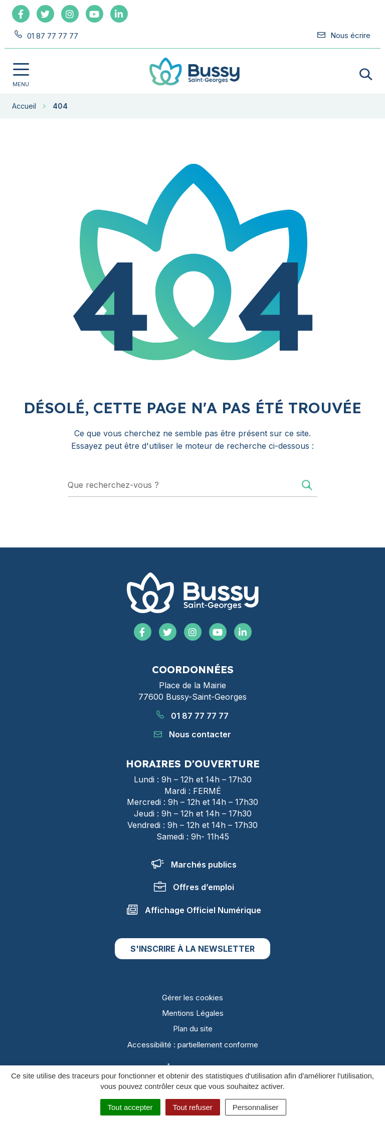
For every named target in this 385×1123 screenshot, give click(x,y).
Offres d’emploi (194, 887)
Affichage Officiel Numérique (194, 910)
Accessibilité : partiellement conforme (192, 1044)
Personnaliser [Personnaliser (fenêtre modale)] (256, 1107)
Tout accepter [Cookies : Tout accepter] (130, 1107)
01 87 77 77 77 (192, 716)
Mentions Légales (193, 1013)
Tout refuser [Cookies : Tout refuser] (193, 1107)
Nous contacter (192, 734)
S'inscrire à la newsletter (192, 949)
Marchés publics (194, 865)
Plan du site (193, 1028)
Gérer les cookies (192, 997)
